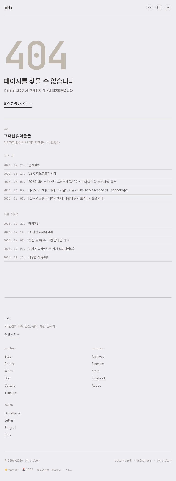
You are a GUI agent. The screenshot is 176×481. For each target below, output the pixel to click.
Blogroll (10, 428)
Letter (9, 420)
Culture (10, 385)
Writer (9, 371)
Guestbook (13, 413)
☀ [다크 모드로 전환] (168, 7)
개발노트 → (12, 334)
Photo (9, 364)
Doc (8, 378)
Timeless (11, 393)
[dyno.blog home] (8, 7)
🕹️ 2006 (27, 469)
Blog (8, 356)
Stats (95, 371)
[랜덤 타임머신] (158, 7)
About (96, 385)
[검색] (149, 7)
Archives (98, 356)
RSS (8, 435)
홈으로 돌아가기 (18, 104)
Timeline (98, 364)
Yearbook (99, 378)
